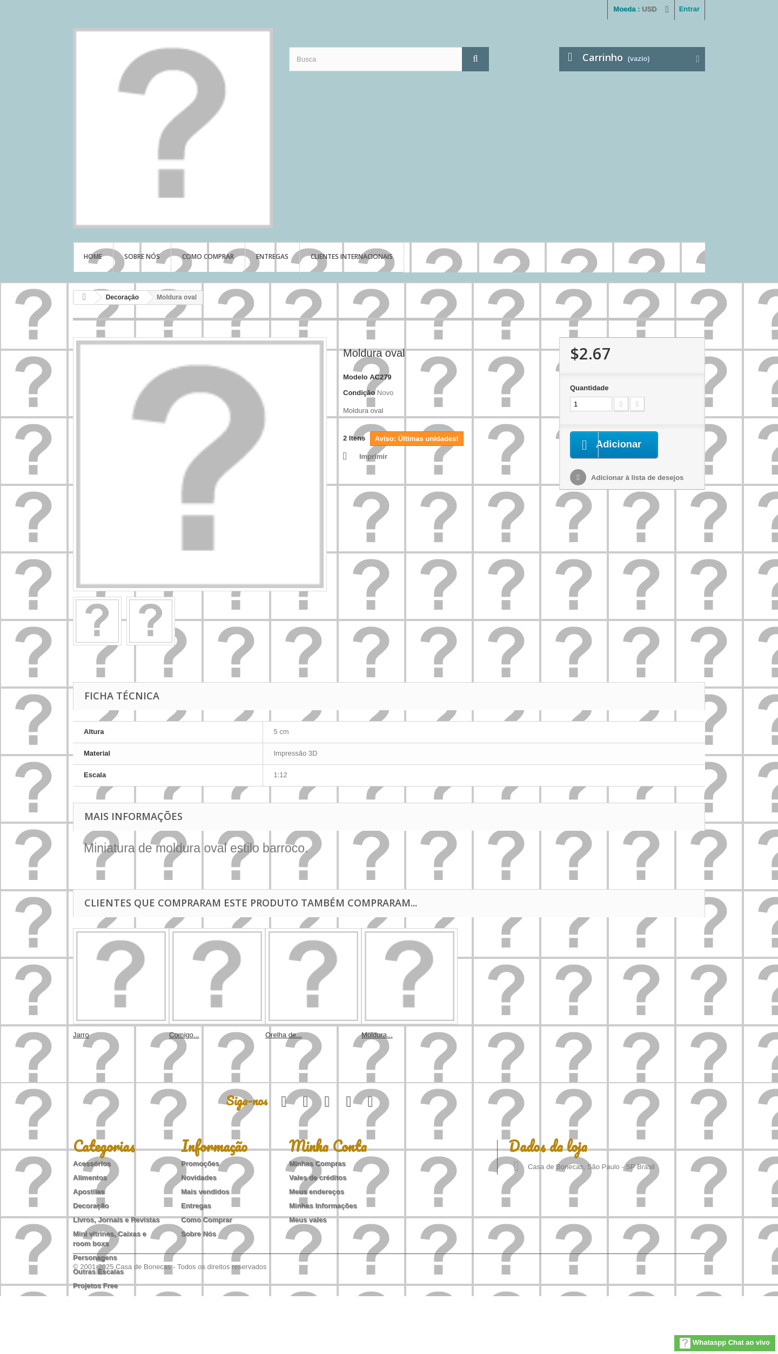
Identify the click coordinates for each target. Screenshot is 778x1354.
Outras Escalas (98, 1272)
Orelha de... (283, 1035)
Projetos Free (95, 1286)
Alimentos (90, 1177)
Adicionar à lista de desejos (636, 479)
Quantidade (589, 388)
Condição (359, 393)
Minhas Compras (317, 1163)
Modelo (355, 377)
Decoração (122, 297)
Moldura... (377, 1035)
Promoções (200, 1163)
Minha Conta (328, 1146)
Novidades (199, 1177)
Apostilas (89, 1192)
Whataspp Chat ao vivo (725, 1343)
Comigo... (184, 1035)
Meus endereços (316, 1192)
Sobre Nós (142, 256)
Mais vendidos (205, 1192)
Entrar (689, 9)
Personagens (95, 1257)
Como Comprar (208, 256)
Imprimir (373, 456)
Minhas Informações (323, 1206)
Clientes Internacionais (352, 256)
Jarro (81, 1035)
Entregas (272, 256)
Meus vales (307, 1220)
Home (93, 256)
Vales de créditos (317, 1177)
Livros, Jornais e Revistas (116, 1220)
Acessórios (92, 1163)
